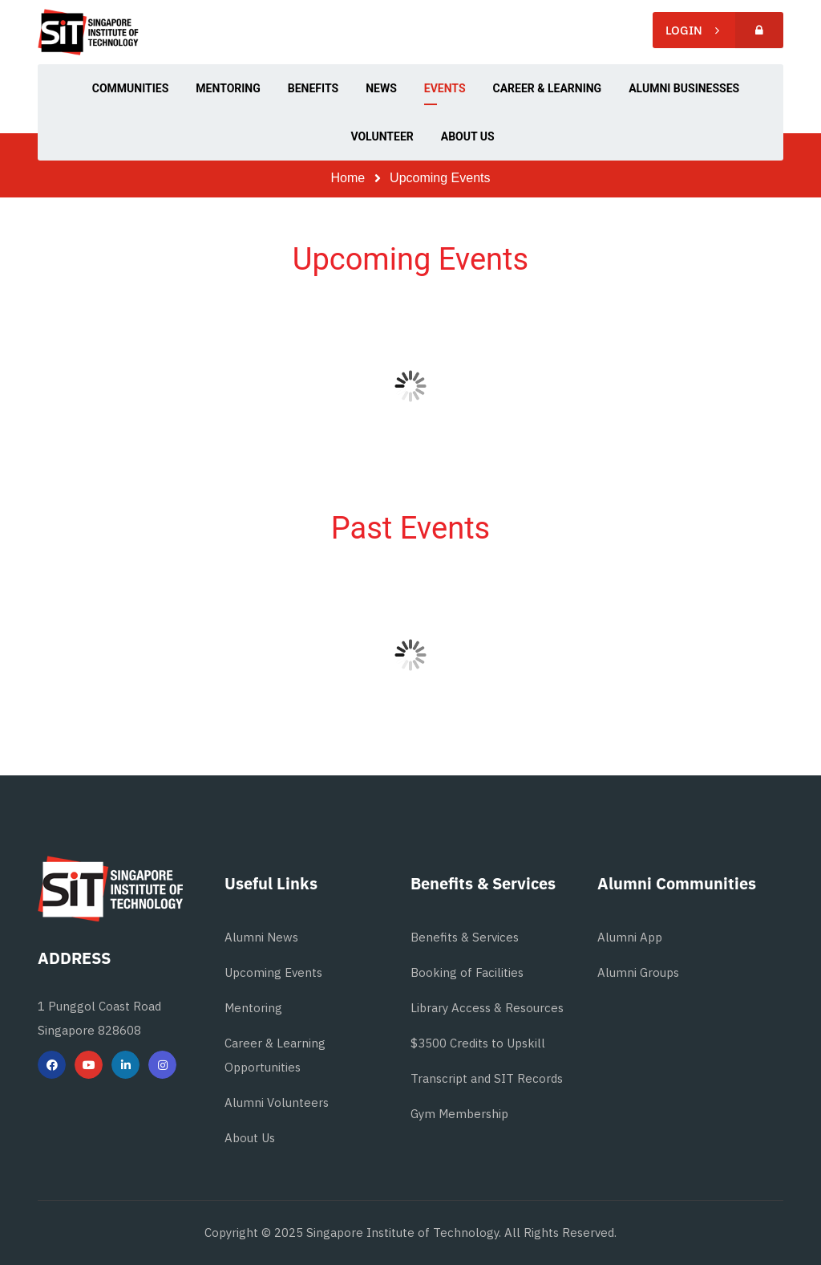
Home (348, 178)
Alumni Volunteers (276, 1102)
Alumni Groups (638, 972)
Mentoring (253, 1007)
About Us (249, 1137)
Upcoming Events (273, 972)
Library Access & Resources (487, 1007)
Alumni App (629, 937)
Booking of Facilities (467, 972)
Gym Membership (459, 1113)
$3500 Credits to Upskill (477, 1043)
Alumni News (261, 937)
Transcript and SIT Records (486, 1078)
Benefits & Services (464, 937)
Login (724, 30)
